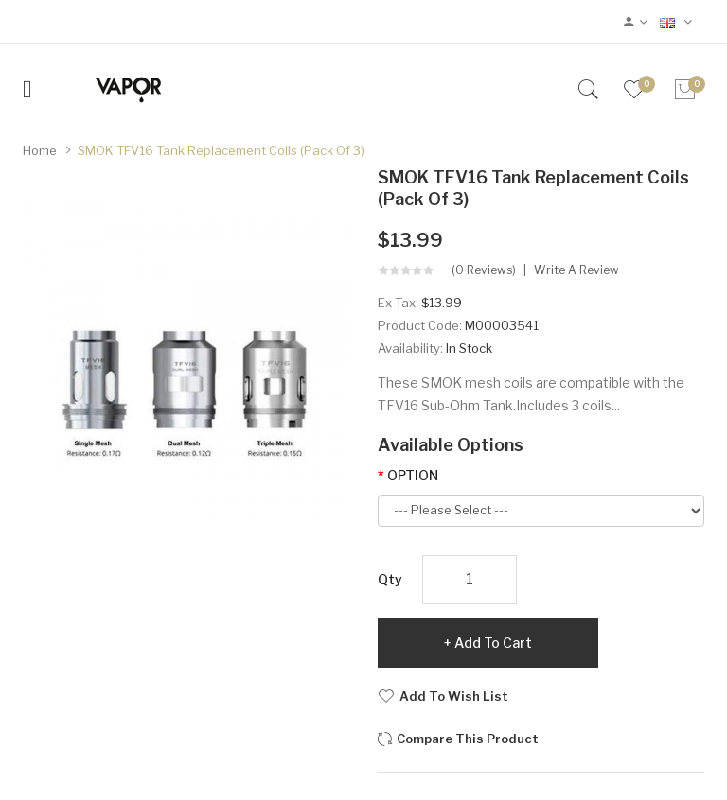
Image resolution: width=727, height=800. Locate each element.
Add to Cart (493, 643)
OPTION (412, 475)
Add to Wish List (453, 696)
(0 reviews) (484, 270)
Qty (390, 579)
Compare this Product (468, 738)
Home (40, 150)
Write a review (576, 270)
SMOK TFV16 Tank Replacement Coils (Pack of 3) (221, 150)
